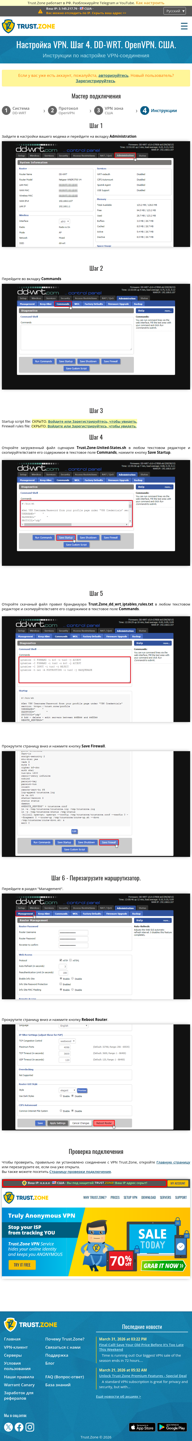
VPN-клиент (16, 1347)
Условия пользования (17, 1365)
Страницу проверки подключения (80, 1171)
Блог (50, 1363)
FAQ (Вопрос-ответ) (64, 1376)
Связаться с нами (63, 1347)
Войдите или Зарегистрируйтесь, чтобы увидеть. (92, 421)
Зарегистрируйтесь (95, 80)
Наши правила (19, 1376)
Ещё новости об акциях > (118, 1396)
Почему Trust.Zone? (64, 1339)
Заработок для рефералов (18, 1395)
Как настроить (150, 2)
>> (86, 13)
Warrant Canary (19, 1384)
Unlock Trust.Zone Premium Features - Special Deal (143, 1375)
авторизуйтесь (113, 75)
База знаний (58, 1384)
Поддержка (56, 1355)
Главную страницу (173, 1162)
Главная (12, 1339)
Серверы (13, 1355)
